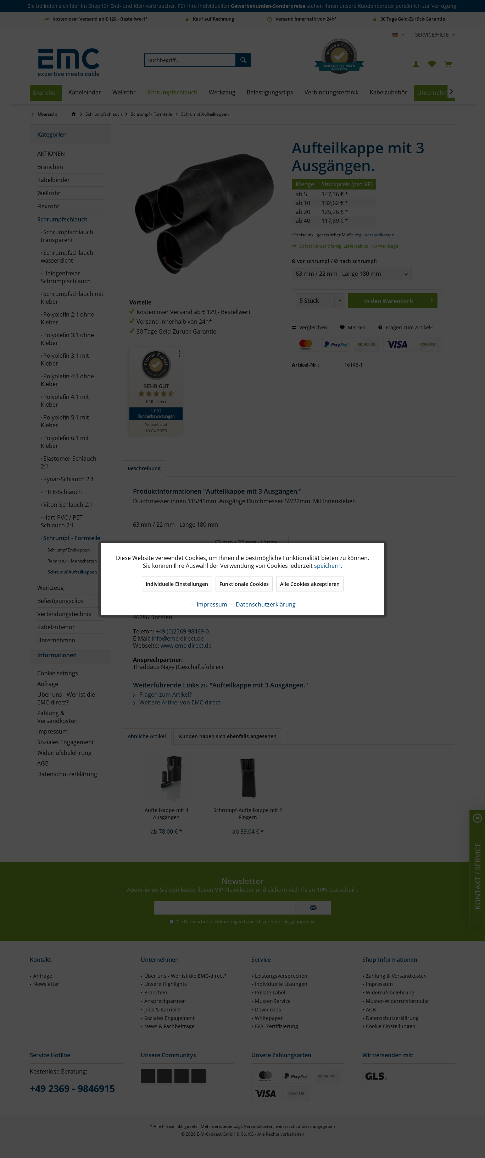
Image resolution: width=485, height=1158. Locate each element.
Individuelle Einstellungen (177, 583)
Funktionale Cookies (244, 583)
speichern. (328, 565)
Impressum (208, 604)
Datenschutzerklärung (262, 604)
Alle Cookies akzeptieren (310, 583)
